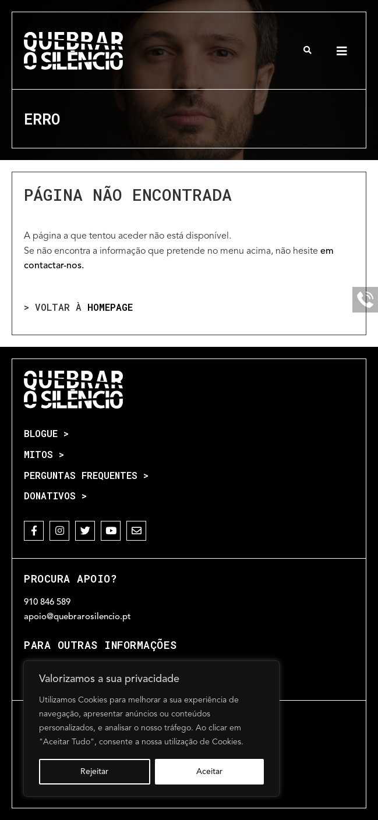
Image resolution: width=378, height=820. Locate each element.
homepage (110, 307)
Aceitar (209, 772)
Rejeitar (94, 772)
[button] (308, 50)
